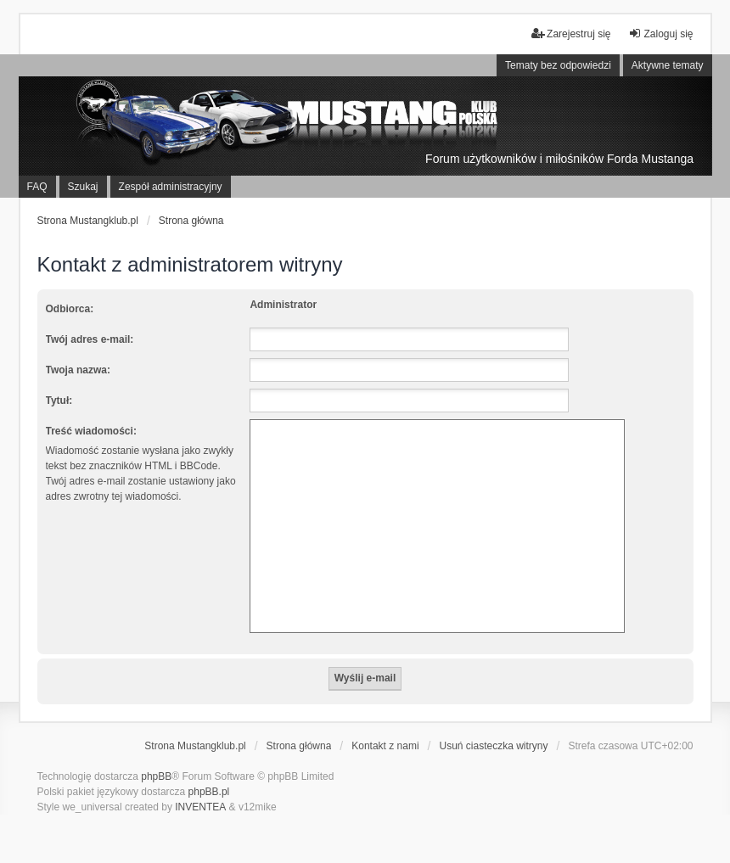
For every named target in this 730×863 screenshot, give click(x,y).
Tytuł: (59, 400)
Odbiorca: (70, 309)
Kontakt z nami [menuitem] (384, 746)
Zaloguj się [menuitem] (660, 33)
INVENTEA (200, 807)
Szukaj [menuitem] (83, 187)
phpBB (156, 776)
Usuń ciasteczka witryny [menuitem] (493, 746)
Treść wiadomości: (91, 431)
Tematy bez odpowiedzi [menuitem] (558, 65)
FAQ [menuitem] (37, 187)
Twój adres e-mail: (90, 339)
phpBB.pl (209, 792)
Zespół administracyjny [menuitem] (170, 187)
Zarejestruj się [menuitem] (570, 33)
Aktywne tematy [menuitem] (668, 65)
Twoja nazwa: (78, 370)
